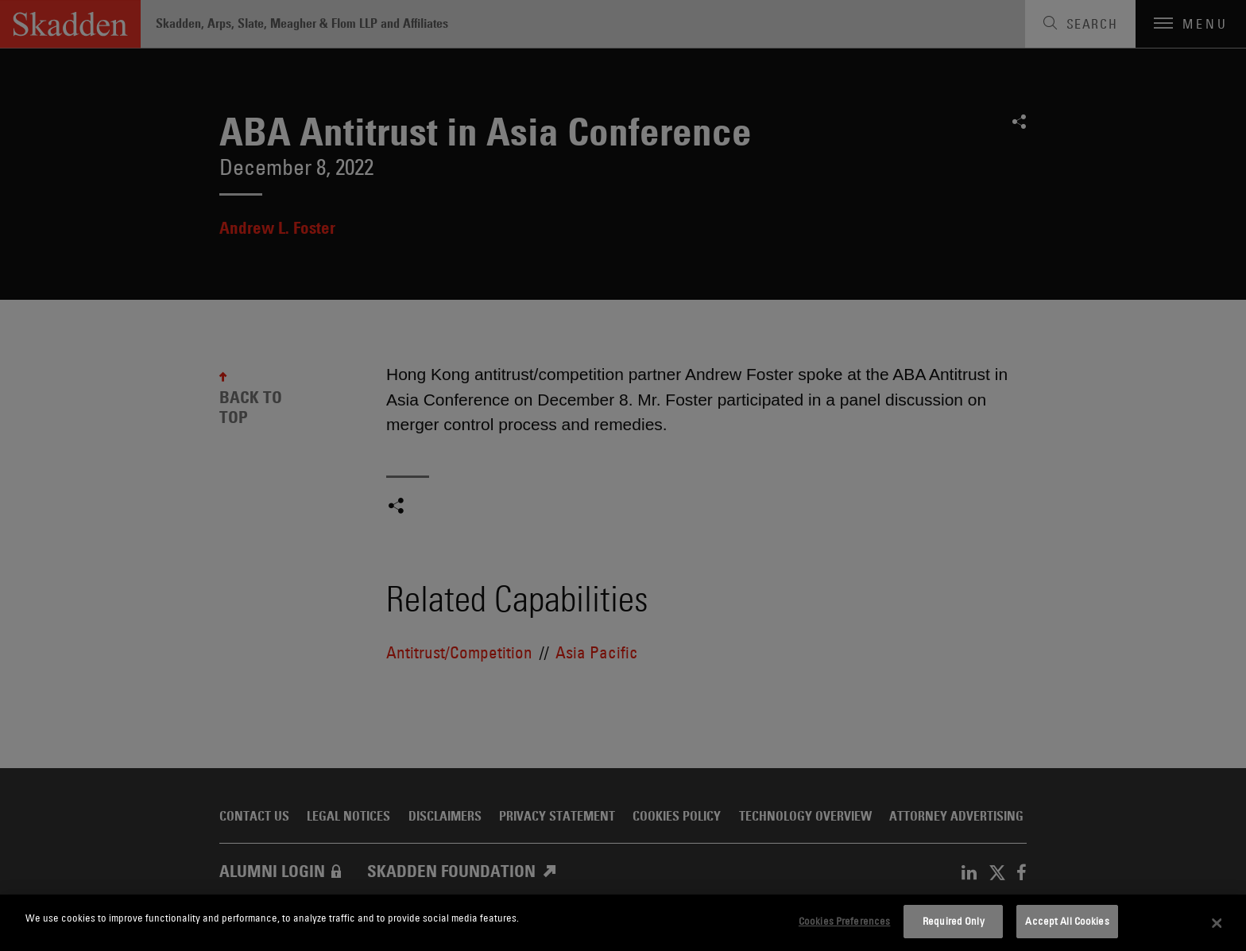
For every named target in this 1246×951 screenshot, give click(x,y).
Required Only (954, 920)
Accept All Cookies (1067, 920)
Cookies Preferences (844, 920)
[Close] (1217, 923)
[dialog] (623, 923)
